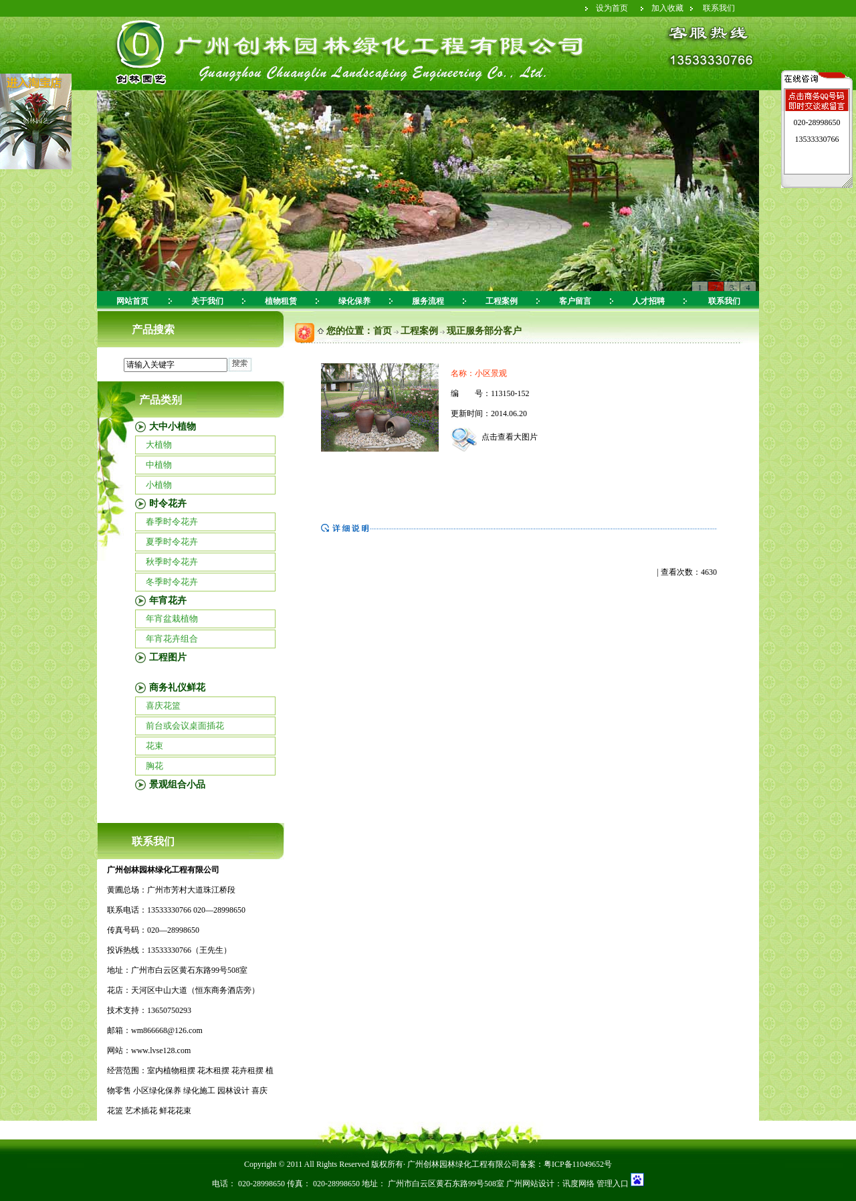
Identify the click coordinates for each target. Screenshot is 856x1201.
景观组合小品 (177, 784)
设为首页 (612, 8)
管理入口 (612, 1183)
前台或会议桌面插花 (185, 726)
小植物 (159, 485)
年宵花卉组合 (172, 639)
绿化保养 (354, 301)
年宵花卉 (168, 600)
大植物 (159, 445)
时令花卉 (168, 503)
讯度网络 (578, 1183)
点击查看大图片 (494, 437)
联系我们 (719, 8)
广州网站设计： (534, 1183)
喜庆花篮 (163, 706)
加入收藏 (667, 8)
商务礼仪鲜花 (177, 687)
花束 (154, 746)
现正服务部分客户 (484, 331)
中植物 (159, 465)
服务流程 (428, 301)
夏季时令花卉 (172, 542)
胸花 (154, 766)
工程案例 (502, 301)
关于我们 (207, 301)
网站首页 (132, 301)
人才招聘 (649, 301)
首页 (382, 331)
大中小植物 (172, 427)
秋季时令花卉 (172, 562)
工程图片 (168, 657)
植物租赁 (281, 301)
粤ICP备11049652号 (578, 1164)
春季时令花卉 (172, 522)
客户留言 (575, 301)
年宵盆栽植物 (172, 619)
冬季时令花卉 (172, 582)
